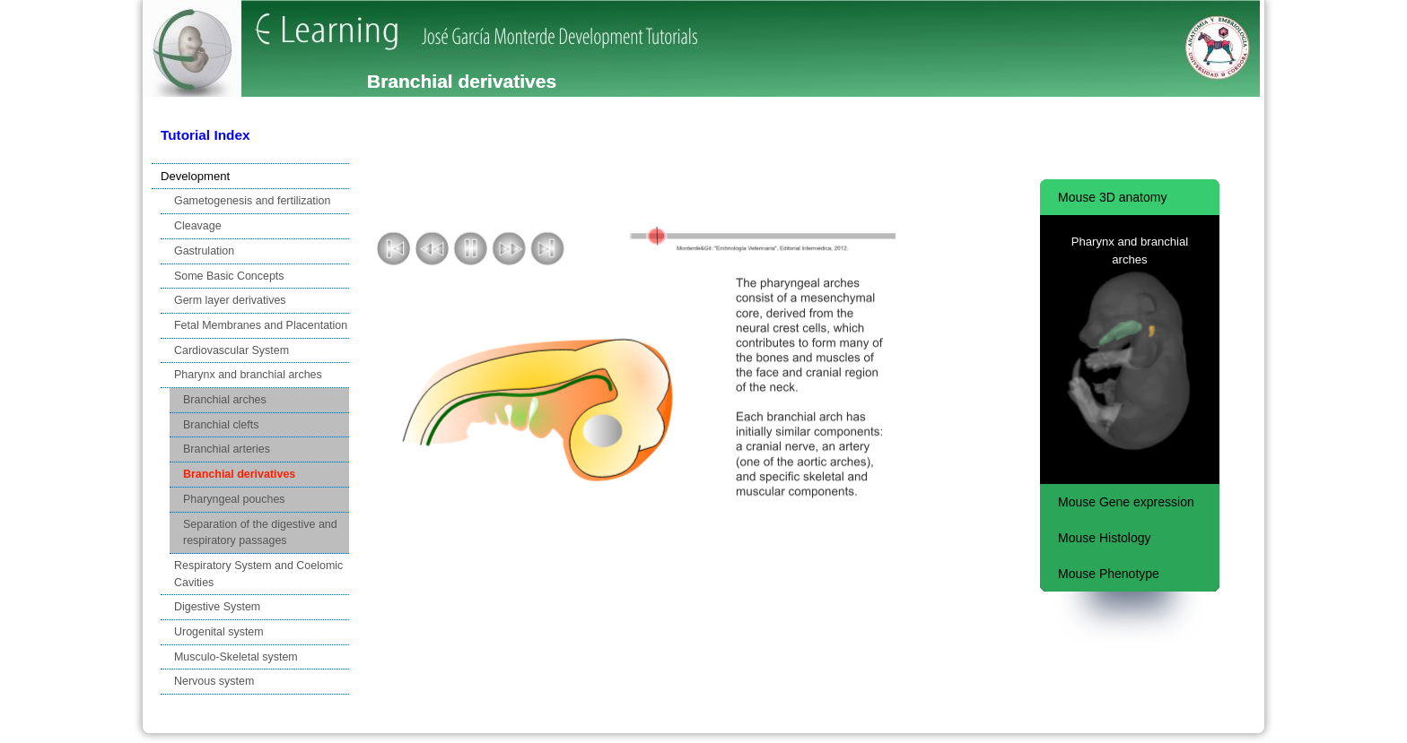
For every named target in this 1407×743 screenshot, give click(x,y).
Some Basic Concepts (229, 276)
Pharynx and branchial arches (248, 374)
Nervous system (214, 681)
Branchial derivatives (239, 474)
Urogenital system (219, 632)
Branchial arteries (226, 449)
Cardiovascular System (231, 350)
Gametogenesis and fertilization (252, 200)
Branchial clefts (220, 425)
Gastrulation (204, 251)
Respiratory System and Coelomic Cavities (258, 574)
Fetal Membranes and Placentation (260, 325)
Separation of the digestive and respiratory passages (260, 533)
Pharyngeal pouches (234, 499)
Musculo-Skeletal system (236, 657)
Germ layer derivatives (230, 300)
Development (195, 176)
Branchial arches (225, 399)
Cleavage (198, 226)
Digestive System (217, 606)
